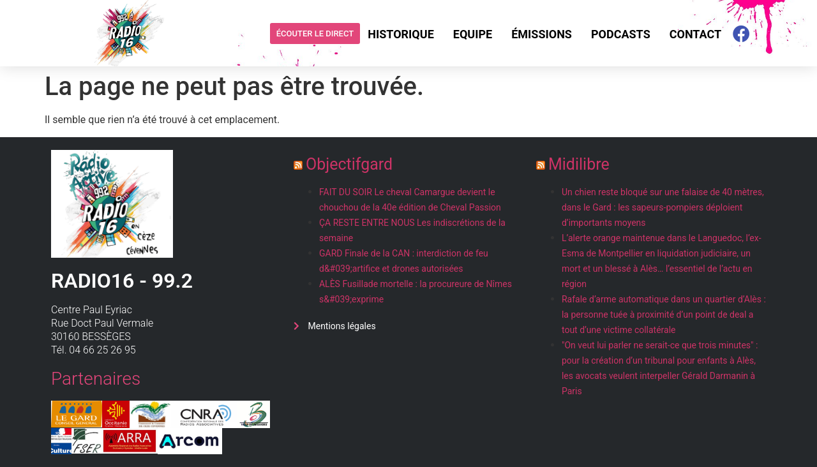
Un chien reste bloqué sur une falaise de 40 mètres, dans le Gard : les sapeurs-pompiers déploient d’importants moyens (663, 207)
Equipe (472, 34)
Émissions (541, 34)
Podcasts (620, 34)
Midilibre (579, 164)
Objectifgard (349, 164)
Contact (695, 34)
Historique (401, 34)
